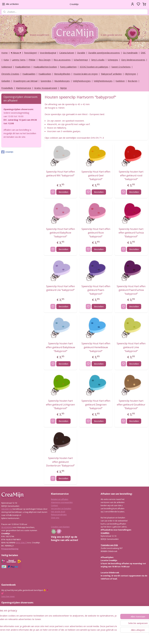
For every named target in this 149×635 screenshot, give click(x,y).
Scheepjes (113, 59)
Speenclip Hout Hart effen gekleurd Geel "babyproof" (95, 175)
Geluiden (5, 80)
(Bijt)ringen (130, 73)
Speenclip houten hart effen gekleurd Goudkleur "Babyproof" (131, 404)
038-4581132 (6, 509)
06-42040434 (6, 527)
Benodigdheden (62, 73)
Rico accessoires (62, 59)
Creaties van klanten (60, 526)
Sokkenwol (6, 66)
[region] (55, 622)
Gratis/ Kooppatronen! (45, 87)
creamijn (7, 152)
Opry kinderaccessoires (133, 59)
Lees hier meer (8, 596)
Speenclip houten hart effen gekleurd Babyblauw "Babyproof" (60, 347)
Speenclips (46, 80)
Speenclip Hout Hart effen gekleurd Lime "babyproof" (131, 347)
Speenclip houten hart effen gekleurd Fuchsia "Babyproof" (131, 232)
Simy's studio (97, 59)
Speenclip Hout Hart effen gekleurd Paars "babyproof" (95, 290)
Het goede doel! (58, 511)
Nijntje (63, 87)
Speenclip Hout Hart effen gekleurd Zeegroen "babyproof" (95, 404)
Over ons (55, 517)
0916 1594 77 (21, 542)
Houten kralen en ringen (85, 73)
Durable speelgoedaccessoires (104, 52)
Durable (81, 52)
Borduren (132, 80)
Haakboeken (44, 73)
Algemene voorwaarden (62, 502)
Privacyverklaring (9, 548)
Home (4, 52)
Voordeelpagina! (48, 52)
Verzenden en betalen (61, 508)
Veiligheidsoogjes (82, 80)
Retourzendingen (59, 514)
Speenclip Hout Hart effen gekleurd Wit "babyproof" (60, 173)
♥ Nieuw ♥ (16, 52)
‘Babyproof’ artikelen (111, 73)
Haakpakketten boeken (45, 66)
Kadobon (120, 80)
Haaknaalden (28, 73)
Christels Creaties (10, 73)
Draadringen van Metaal (25, 80)
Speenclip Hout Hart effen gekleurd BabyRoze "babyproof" (60, 232)
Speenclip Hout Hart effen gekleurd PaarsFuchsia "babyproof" (131, 290)
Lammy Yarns (18, 59)
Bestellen (63, 191)
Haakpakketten (22, 66)
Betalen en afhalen (59, 499)
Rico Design (45, 59)
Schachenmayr (81, 59)
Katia (6, 59)
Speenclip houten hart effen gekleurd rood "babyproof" (131, 175)
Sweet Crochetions (121, 66)
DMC (143, 52)
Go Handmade (130, 52)
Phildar (32, 59)
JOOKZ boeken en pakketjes (94, 66)
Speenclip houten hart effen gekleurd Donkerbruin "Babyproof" (60, 461)
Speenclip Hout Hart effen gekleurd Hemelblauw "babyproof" (95, 347)
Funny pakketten (68, 66)
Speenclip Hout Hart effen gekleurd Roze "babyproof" (95, 232)
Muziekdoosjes (62, 80)
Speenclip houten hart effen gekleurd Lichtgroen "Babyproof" (60, 404)
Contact (54, 505)
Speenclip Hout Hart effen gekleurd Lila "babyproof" (60, 288)
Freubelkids (7, 87)
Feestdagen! (30, 52)
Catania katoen (66, 52)
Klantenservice (23, 87)
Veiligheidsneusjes (103, 80)
